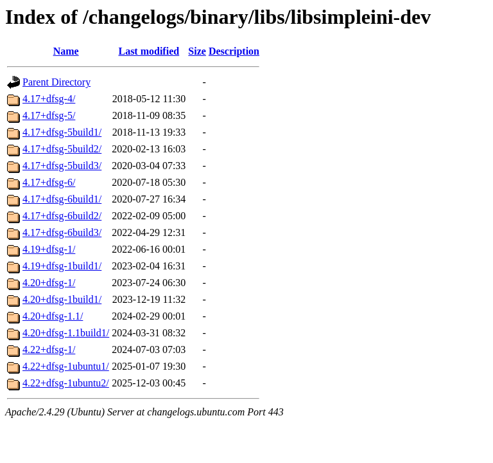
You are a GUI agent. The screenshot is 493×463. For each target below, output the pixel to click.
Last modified (148, 51)
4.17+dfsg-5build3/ (61, 165)
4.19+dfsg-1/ (48, 249)
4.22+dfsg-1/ (48, 349)
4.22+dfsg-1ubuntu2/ (65, 382)
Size (197, 51)
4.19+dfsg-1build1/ (61, 265)
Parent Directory (56, 82)
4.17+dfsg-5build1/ (61, 132)
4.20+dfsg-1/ (48, 282)
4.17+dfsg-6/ (48, 182)
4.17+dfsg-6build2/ (61, 215)
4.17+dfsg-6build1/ (61, 199)
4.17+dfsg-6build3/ (61, 232)
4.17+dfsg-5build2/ (61, 148)
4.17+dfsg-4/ (48, 98)
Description (234, 51)
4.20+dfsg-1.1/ (52, 316)
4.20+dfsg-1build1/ (61, 299)
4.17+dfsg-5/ (48, 115)
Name (66, 51)
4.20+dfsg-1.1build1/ (65, 332)
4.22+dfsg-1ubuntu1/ (65, 366)
